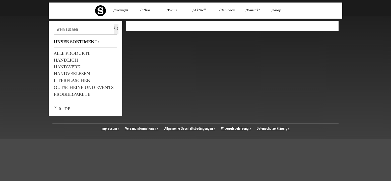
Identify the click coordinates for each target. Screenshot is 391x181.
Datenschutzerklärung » (273, 128)
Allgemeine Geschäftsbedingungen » (189, 128)
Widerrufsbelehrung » (236, 128)
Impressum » (110, 128)
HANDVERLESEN (72, 74)
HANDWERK (67, 67)
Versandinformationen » (141, 128)
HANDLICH (66, 60)
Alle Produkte (72, 53)
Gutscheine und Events (84, 87)
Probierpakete (72, 94)
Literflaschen (72, 80)
